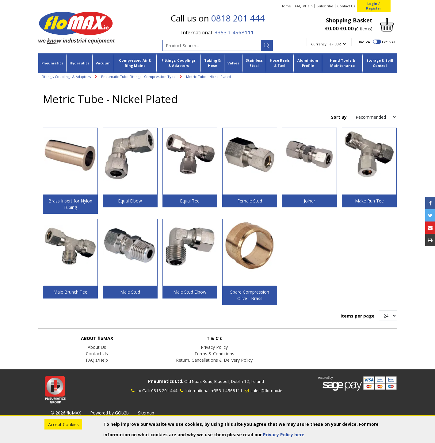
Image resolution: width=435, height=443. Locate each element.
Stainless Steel (254, 63)
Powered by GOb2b (109, 413)
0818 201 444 (238, 18)
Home (285, 6)
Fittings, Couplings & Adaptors (179, 63)
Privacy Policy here (283, 434)
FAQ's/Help (304, 6)
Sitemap (146, 413)
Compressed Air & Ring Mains (135, 63)
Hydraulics (79, 63)
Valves (233, 63)
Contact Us (346, 6)
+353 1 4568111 (234, 32)
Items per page (358, 316)
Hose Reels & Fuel (280, 63)
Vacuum (103, 63)
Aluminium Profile (307, 63)
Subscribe (325, 6)
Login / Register (373, 5)
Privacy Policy (214, 347)
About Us (97, 347)
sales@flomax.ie (262, 390)
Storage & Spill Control (379, 63)
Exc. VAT (389, 42)
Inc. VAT (365, 42)
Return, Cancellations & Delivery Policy (214, 360)
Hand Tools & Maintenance (342, 63)
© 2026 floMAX (66, 413)
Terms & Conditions (214, 353)
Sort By (339, 117)
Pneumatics (52, 63)
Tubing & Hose (212, 63)
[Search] (267, 45)
